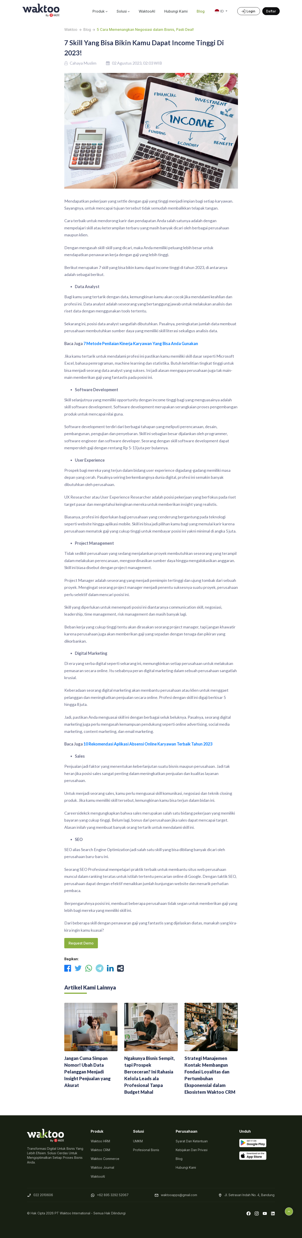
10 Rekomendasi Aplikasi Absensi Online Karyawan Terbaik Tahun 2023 (147, 743)
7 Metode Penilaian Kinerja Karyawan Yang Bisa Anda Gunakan (140, 343)
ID (220, 11)
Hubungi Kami (176, 11)
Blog (201, 11)
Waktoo (70, 29)
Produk (100, 11)
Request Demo (81, 943)
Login (248, 11)
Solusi (123, 11)
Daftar (271, 11)
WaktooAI (147, 11)
